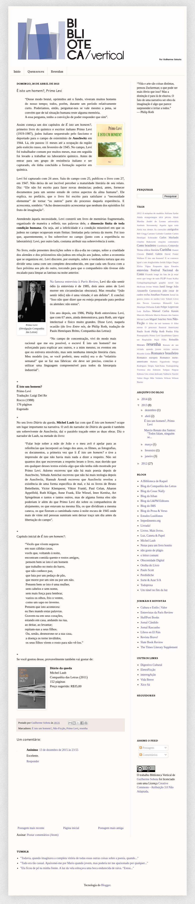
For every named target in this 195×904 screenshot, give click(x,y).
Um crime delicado (153, 374)
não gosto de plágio (152, 550)
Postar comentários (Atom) (42, 834)
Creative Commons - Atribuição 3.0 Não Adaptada (155, 787)
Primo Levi (72, 728)
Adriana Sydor (171, 213)
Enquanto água (161, 266)
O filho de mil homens (158, 323)
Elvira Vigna (144, 266)
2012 (139, 213)
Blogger (105, 885)
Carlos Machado (169, 237)
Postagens (146, 747)
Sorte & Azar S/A (151, 580)
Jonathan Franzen (160, 294)
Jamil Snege (166, 286)
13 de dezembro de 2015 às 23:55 (58, 749)
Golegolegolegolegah (147, 282)
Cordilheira (162, 245)
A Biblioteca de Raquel (154, 481)
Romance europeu (147, 357)
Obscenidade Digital (153, 560)
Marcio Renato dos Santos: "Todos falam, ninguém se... (160, 434)
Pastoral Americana (168, 327)
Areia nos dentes (145, 229)
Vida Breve (147, 679)
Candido (168, 233)
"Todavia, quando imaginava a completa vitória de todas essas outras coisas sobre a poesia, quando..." (79, 858)
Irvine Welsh (152, 286)
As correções (160, 229)
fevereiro (150, 450)
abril (148, 416)
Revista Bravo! (149, 637)
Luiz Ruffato (143, 311)
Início (17, 71)
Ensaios (174, 266)
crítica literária (151, 250)
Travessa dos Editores (149, 369)
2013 (144, 405)
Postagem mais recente (31, 828)
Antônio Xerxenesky (147, 225)
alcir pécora (165, 217)
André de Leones (156, 221)
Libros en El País (151, 632)
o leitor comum (149, 555)
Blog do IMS (148, 505)
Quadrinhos (166, 335)
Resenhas (57, 71)
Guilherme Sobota (41, 722)
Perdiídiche (147, 575)
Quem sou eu (36, 71)
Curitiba (165, 250)
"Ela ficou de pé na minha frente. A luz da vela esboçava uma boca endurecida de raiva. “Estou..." (77, 868)
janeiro (149, 456)
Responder (33, 761)
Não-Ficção (59, 728)
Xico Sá (145, 684)
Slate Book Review (152, 642)
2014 (144, 399)
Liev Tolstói (166, 299)
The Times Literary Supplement (159, 647)
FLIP (163, 278)
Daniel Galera (154, 253)
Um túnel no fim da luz (154, 590)
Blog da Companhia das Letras (159, 486)
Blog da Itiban (149, 496)
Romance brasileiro (164, 353)
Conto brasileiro (146, 245)
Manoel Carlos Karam (165, 311)
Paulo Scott (143, 331)
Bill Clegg (142, 233)
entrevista (142, 270)
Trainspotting (172, 366)
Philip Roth (157, 331)
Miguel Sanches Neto (160, 319)
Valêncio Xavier (170, 374)
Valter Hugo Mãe (145, 378)
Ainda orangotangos (147, 217)
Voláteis (159, 378)
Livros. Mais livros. (152, 530)
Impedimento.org (151, 520)
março (149, 444)
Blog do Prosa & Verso (154, 510)
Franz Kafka (172, 278)
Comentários (148, 754)
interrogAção (148, 674)
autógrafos (172, 229)
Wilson (167, 378)
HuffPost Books (150, 617)
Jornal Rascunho (150, 627)
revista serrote (170, 349)
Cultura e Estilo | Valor (154, 607)
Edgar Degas (172, 262)
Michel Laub (143, 319)
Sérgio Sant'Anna (156, 366)
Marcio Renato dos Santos (166, 315)
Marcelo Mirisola (145, 315)
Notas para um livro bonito (156, 545)
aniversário (173, 221)
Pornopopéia (143, 335)
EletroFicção (148, 669)
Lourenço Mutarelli (161, 303)
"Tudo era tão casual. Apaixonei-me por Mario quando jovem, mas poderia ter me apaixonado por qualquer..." (84, 863)
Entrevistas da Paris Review (157, 612)
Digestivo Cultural (151, 664)
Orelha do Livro (150, 565)
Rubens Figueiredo (160, 361)
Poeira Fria (172, 331)
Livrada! (146, 525)
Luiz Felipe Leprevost (166, 306)
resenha (84, 728)
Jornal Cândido (149, 622)
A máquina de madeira (153, 213)
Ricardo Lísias (143, 353)
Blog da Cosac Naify (153, 491)
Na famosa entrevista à (74, 281)
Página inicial (71, 828)
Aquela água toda (169, 225)
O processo (151, 327)
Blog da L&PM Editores (155, 500)
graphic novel (166, 282)
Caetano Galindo (155, 233)
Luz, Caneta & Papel (153, 535)
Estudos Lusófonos (152, 515)
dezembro (151, 410)
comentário (173, 241)
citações (162, 241)
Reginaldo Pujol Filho (154, 339)
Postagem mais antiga (110, 828)
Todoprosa (147, 585)
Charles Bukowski (146, 241)
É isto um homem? (42, 728)
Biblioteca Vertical (161, 775)
